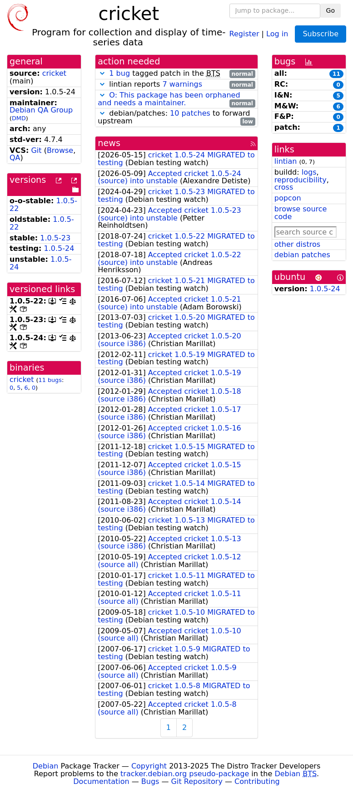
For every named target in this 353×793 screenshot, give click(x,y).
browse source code (300, 213)
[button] (102, 73)
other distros (297, 244)
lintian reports (176, 84)
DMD (19, 118)
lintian (285, 161)
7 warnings (182, 84)
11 (336, 74)
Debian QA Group (41, 110)
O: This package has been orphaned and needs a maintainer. (169, 99)
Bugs (150, 781)
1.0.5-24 (59, 248)
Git (36, 150)
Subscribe (320, 33)
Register (244, 33)
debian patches (302, 254)
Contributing (257, 781)
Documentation (101, 781)
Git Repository (197, 781)
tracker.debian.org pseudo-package (184, 773)
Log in (277, 33)
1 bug (119, 73)
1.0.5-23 (55, 238)
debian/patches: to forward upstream (176, 117)
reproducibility (300, 180)
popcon (287, 198)
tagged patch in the (176, 74)
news (109, 143)
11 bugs (50, 380)
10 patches (190, 113)
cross (283, 187)
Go (330, 10)
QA (15, 157)
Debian (46, 766)
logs (309, 172)
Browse (60, 150)
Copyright (149, 766)
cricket (54, 73)
